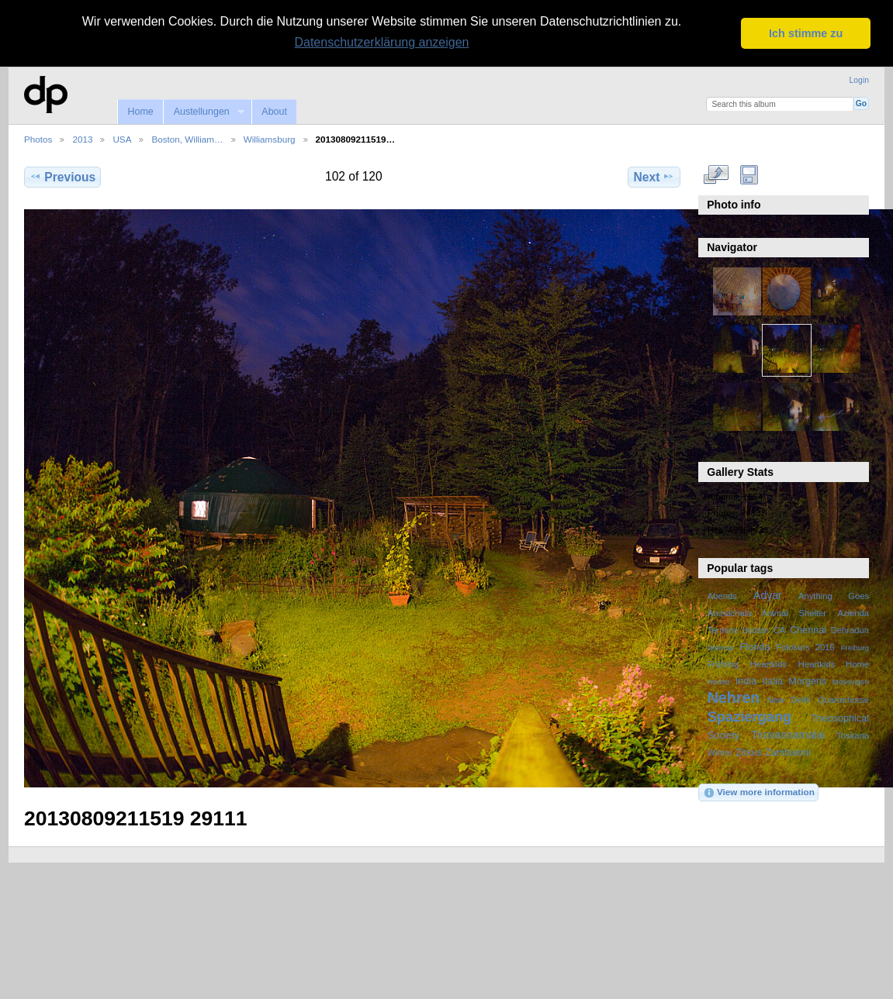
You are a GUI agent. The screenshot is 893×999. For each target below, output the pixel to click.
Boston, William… (187, 139)
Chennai (808, 630)
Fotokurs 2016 (805, 647)
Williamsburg (270, 139)
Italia (772, 681)
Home (140, 111)
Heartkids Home (833, 664)
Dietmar (721, 647)
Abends (722, 596)
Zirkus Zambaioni (773, 752)
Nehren (734, 697)
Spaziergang (750, 716)
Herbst (719, 681)
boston (755, 630)
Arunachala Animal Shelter (767, 613)
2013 (82, 139)
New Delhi (788, 699)
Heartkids (768, 664)
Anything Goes (833, 596)
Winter (720, 752)
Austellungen (203, 112)
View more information (759, 793)
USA (121, 139)
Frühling (723, 664)
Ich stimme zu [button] (806, 33)
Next (654, 177)
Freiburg (854, 647)
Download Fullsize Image (749, 175)
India (746, 681)
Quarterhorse (843, 699)
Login (859, 80)
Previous (62, 177)
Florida (755, 647)
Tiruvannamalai (788, 735)
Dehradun (850, 630)
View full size (715, 175)
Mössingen (850, 681)
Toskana (852, 735)
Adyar (767, 595)
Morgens (807, 681)
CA (780, 630)
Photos (38, 139)
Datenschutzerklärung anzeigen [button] (381, 42)
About (274, 111)
